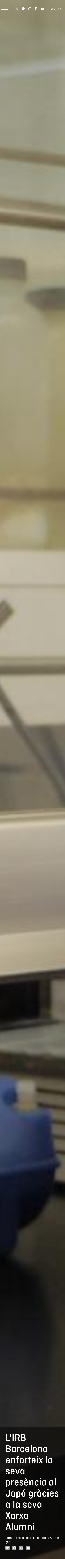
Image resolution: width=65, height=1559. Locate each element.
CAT (60, 9)
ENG (53, 9)
